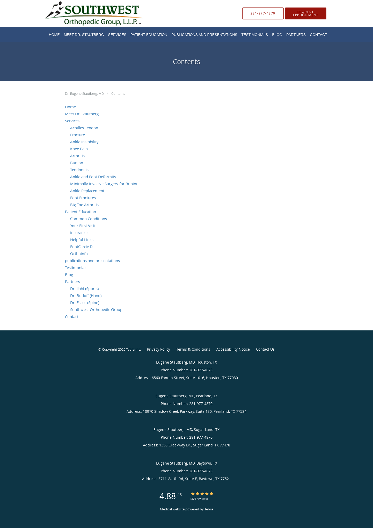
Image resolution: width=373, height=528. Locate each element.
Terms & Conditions (193, 349)
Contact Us (265, 349)
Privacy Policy (158, 349)
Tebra (208, 509)
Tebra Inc (133, 349)
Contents (118, 93)
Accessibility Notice (233, 349)
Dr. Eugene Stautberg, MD (85, 93)
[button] (305, 13)
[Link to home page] (86, 13)
